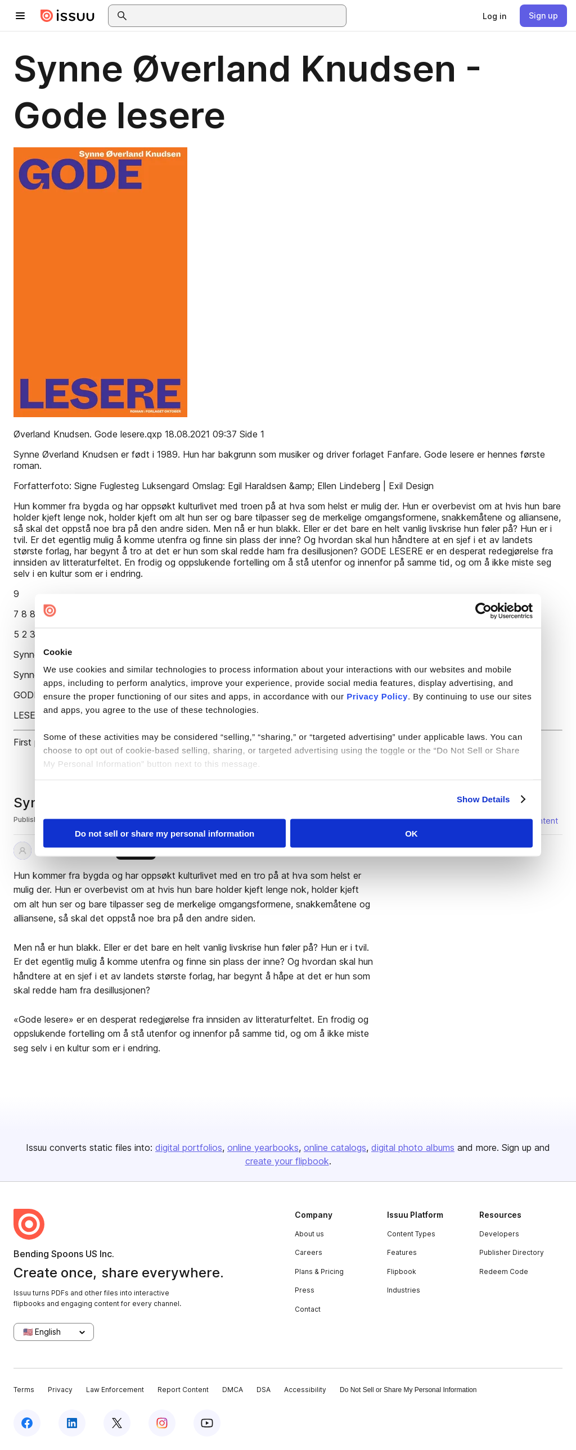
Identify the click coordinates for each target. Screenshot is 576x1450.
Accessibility (305, 1389)
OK (411, 833)
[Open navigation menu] (20, 15)
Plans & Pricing (319, 1271)
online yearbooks (263, 1147)
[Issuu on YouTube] (207, 1423)
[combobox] (237, 15)
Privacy (60, 1389)
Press (304, 1290)
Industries (403, 1290)
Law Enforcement (115, 1389)
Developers (499, 1234)
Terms (24, 1389)
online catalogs (335, 1147)
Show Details (483, 799)
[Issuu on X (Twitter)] (117, 1423)
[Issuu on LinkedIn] (72, 1423)
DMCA (232, 1389)
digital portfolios (188, 1147)
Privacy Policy (377, 696)
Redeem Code (503, 1271)
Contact (308, 1309)
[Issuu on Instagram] (162, 1423)
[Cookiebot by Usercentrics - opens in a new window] (483, 610)
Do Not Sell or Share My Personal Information (408, 1390)
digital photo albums (412, 1147)
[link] (494, 15)
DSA (263, 1389)
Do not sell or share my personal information (164, 833)
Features (402, 1252)
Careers (308, 1252)
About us (309, 1234)
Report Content (183, 1389)
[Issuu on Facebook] (27, 1423)
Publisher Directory (511, 1252)
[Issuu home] (67, 16)
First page (34, 742)
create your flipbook (287, 1161)
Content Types (411, 1234)
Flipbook (401, 1271)
